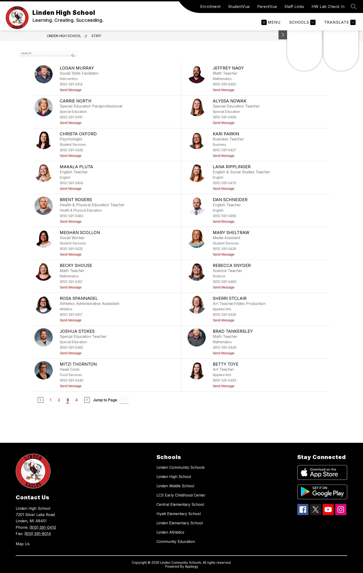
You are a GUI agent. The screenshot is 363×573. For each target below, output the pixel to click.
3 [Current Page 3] (67, 400)
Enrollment (210, 6)
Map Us (23, 543)
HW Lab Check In (328, 6)
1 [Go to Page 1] (50, 400)
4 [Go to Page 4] (76, 400)
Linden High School (64, 36)
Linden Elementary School (179, 523)
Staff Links (294, 6)
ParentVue (267, 6)
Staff (96, 36)
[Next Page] (87, 400)
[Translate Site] (339, 22)
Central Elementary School (180, 504)
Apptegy (191, 566)
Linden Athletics (170, 532)
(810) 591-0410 (42, 527)
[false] (48, 53)
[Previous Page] (40, 400)
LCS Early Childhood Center (181, 495)
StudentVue (239, 6)
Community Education (175, 541)
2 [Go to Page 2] (59, 400)
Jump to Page (105, 400)
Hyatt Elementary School (178, 513)
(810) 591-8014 (37, 533)
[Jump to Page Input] (124, 400)
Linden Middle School (175, 486)
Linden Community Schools (180, 467)
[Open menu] (271, 22)
